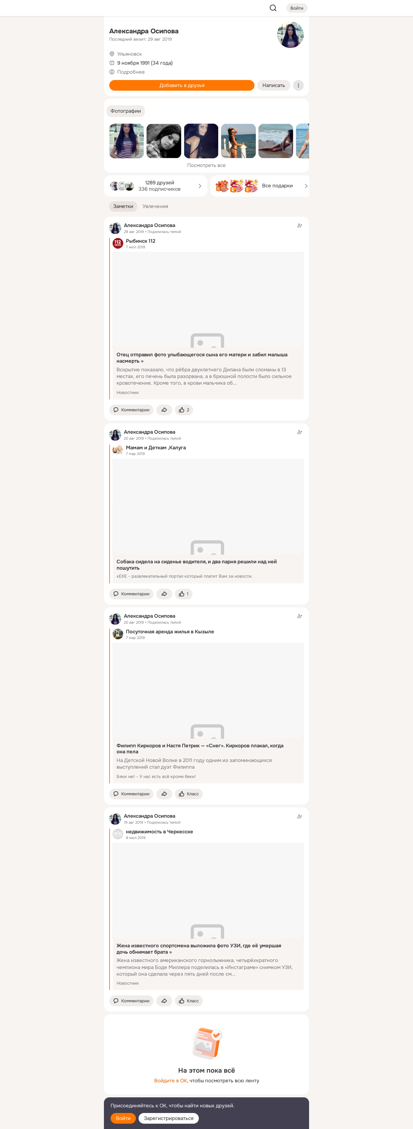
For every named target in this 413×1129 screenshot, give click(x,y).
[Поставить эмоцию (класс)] (184, 410)
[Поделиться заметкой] (164, 410)
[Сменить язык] (54, 1092)
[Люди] (54, 61)
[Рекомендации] (54, 120)
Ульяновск (129, 54)
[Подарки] (25, 90)
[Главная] (25, 32)
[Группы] (84, 32)
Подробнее (131, 72)
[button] (126, 111)
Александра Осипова (144, 31)
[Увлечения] (54, 32)
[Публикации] (25, 61)
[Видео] (84, 61)
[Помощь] (25, 120)
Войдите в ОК (170, 1080)
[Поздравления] (54, 90)
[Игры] (84, 90)
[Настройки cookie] (54, 1120)
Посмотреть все (206, 165)
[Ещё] (54, 1077)
